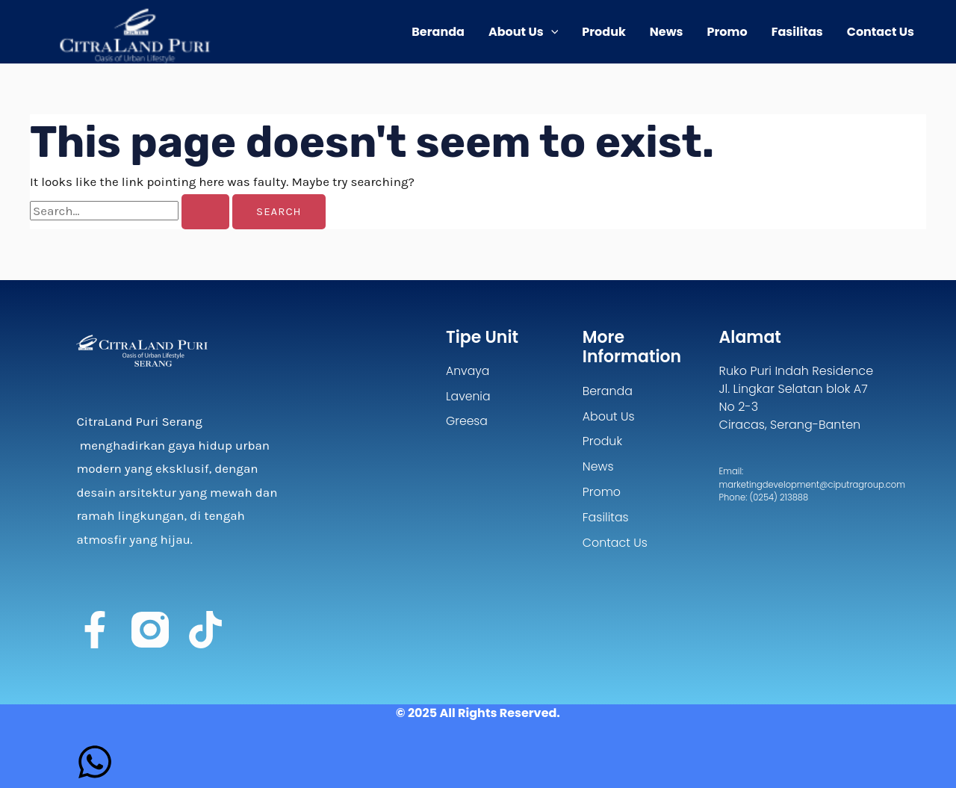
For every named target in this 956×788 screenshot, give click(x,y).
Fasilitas (797, 31)
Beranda (438, 31)
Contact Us (880, 31)
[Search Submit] (205, 211)
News (666, 31)
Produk (604, 31)
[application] (551, 31)
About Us (523, 31)
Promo (727, 31)
